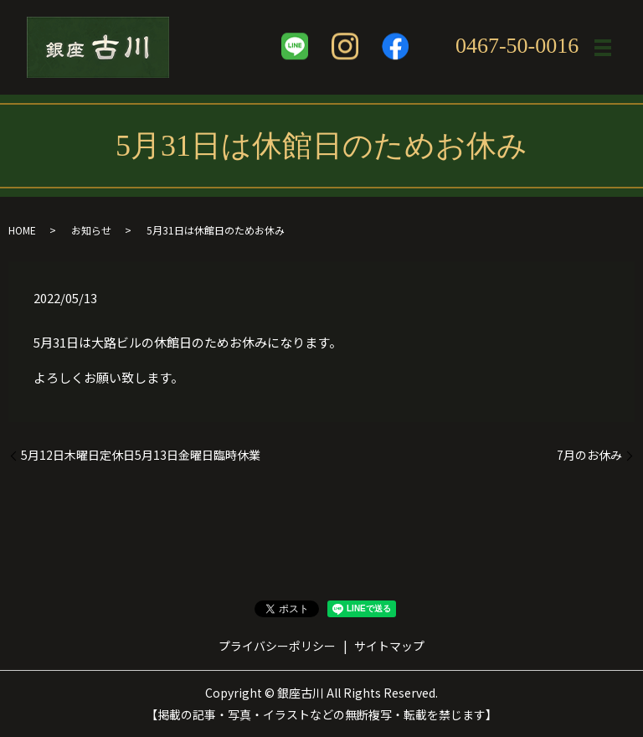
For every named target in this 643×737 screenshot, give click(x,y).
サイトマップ (389, 645)
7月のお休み (589, 455)
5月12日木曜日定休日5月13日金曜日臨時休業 (140, 455)
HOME (22, 230)
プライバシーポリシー (277, 645)
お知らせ (91, 230)
